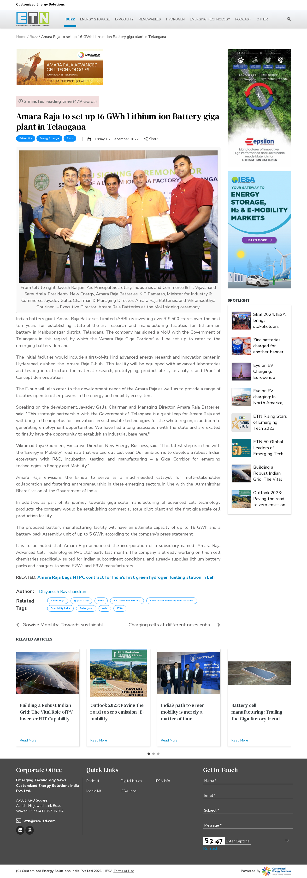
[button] (149, 754)
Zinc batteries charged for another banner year (268, 345)
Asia (104, 608)
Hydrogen (175, 19)
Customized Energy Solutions (40, 4)
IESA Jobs (128, 791)
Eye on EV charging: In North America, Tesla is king (268, 396)
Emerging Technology (210, 19)
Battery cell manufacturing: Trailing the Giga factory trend (257, 712)
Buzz (70, 19)
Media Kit (93, 791)
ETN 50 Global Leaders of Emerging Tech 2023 (268, 447)
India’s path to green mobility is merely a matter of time (183, 712)
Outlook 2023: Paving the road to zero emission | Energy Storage (270, 498)
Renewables (150, 19)
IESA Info (162, 780)
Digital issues (131, 780)
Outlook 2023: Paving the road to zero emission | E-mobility (117, 712)
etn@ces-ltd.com (40, 821)
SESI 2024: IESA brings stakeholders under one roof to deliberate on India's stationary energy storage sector (270, 319)
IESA (120, 608)
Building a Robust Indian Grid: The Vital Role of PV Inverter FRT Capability (267, 472)
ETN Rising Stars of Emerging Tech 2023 (270, 421)
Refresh (210, 848)
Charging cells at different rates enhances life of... (174, 625)
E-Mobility (25, 138)
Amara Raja (58, 600)
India (101, 600)
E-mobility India (60, 608)
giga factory (81, 600)
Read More (28, 740)
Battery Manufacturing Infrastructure (172, 600)
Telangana (86, 608)
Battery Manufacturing (127, 600)
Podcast (243, 19)
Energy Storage (95, 19)
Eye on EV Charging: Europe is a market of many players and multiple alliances (268, 370)
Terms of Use (123, 871)
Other (262, 19)
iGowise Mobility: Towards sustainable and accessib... (62, 625)
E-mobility (124, 19)
